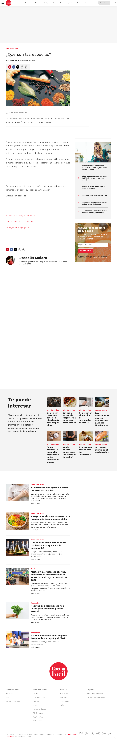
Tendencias (35, 569)
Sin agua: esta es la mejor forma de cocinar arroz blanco (69, 418)
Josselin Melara (28, 60)
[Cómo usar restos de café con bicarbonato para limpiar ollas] (54, 402)
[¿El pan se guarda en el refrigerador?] (102, 436)
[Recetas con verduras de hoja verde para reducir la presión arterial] (17, 610)
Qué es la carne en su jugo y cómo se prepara (93, 187)
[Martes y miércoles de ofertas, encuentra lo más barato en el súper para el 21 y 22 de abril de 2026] (17, 576)
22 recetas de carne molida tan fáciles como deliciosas (94, 203)
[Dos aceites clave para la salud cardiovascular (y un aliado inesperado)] (17, 547)
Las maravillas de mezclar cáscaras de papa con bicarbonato (102, 419)
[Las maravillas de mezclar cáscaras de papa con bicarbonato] (102, 402)
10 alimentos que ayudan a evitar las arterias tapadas (49, 489)
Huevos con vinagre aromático (20, 215)
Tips (36, 3)
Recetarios (35, 603)
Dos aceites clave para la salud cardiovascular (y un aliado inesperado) (48, 545)
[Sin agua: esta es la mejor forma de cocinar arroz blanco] (70, 402)
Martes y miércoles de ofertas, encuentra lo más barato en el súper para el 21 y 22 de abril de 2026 (49, 575)
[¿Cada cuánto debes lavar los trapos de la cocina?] (70, 436)
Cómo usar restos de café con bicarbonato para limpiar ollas (53, 419)
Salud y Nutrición (49, 3)
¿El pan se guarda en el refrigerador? (102, 449)
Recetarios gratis (66, 3)
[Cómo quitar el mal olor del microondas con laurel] (86, 402)
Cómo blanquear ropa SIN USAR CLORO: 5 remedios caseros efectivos (94, 178)
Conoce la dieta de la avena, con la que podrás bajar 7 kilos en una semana (94, 167)
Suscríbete (104, 3)
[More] (84, 3)
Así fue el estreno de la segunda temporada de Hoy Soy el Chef (49, 637)
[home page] (8, 3)
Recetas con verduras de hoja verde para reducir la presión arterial (47, 608)
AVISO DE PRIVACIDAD (100, 258)
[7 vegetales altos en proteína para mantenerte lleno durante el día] (17, 521)
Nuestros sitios (40, 689)
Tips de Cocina (12, 49)
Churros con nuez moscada (19, 221)
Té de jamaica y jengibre (17, 227)
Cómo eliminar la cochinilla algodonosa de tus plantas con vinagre (53, 454)
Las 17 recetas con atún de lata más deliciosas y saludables (94, 212)
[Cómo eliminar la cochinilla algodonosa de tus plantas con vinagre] (54, 436)
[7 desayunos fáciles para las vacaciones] (86, 436)
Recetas (28, 3)
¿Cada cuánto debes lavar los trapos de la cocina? (70, 452)
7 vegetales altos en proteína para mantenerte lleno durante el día (50, 517)
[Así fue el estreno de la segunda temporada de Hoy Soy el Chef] (17, 639)
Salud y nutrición (37, 485)
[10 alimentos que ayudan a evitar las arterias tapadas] (17, 492)
